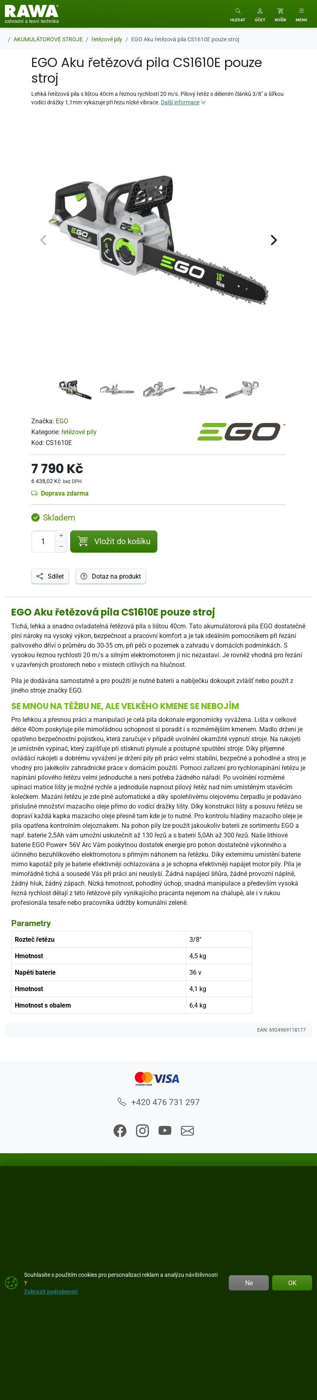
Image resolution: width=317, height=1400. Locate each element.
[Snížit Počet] (61, 547)
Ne (249, 1283)
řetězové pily (79, 432)
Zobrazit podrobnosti (51, 1291)
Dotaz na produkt (111, 576)
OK (292, 1283)
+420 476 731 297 (159, 1102)
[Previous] (44, 240)
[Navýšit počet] (61, 536)
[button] (260, 14)
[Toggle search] (238, 14)
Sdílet (50, 576)
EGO (62, 421)
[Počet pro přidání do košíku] (43, 541)
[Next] (273, 240)
